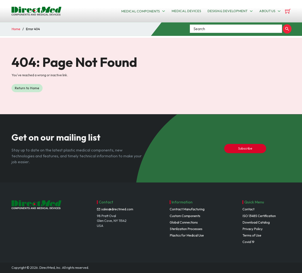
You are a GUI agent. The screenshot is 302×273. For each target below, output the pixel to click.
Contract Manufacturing (187, 209)
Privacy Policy (252, 229)
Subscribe (245, 148)
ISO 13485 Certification (259, 216)
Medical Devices (186, 11)
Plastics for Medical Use (187, 235)
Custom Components (185, 216)
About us (267, 11)
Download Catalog (256, 222)
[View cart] (288, 11)
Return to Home (27, 88)
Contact (248, 209)
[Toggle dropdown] (163, 11)
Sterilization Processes (186, 229)
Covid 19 (248, 242)
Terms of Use (251, 235)
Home (16, 29)
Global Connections (184, 222)
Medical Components (140, 11)
